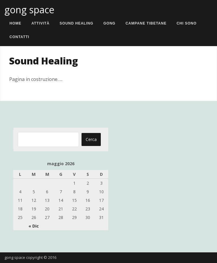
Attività (40, 23)
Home (15, 23)
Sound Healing (76, 23)
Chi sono (187, 23)
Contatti (19, 37)
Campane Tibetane (145, 23)
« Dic (33, 226)
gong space (29, 9)
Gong (109, 23)
